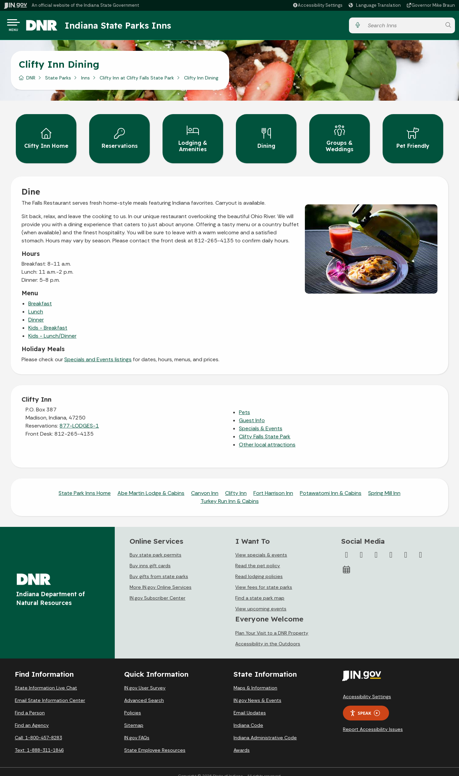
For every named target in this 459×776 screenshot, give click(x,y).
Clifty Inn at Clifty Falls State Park (137, 80)
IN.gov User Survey (145, 679)
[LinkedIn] (405, 546)
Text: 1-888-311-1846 (39, 742)
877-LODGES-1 (79, 416)
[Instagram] (376, 546)
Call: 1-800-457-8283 (38, 729)
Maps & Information (255, 679)
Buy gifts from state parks (159, 568)
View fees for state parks (263, 578)
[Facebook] (346, 546)
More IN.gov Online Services (160, 578)
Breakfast (40, 294)
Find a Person (30, 704)
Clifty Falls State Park (264, 427)
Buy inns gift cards (150, 557)
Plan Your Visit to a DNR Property (271, 624)
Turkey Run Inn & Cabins (230, 492)
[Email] (420, 546)
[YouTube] (391, 546)
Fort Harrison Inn (273, 484)
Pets (244, 403)
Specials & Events (260, 419)
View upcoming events (260, 600)
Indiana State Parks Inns (127, 26)
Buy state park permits (155, 546)
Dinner (36, 310)
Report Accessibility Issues (373, 720)
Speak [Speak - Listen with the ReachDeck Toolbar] (365, 704)
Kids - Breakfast (47, 319)
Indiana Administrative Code (265, 729)
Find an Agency (32, 717)
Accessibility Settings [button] (367, 688)
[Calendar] (346, 560)
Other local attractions (267, 435)
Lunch (35, 302)
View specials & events (261, 546)
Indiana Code (248, 717)
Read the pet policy (257, 557)
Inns (85, 80)
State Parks (58, 80)
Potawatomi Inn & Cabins (330, 484)
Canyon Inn (204, 484)
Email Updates (250, 704)
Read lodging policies (259, 568)
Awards (242, 742)
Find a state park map (259, 589)
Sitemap (133, 717)
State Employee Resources (154, 742)
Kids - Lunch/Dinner (52, 327)
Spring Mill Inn (384, 484)
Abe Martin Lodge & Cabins (150, 484)
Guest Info (252, 411)
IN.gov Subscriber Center (157, 589)
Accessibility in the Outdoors (267, 635)
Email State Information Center (50, 692)
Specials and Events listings (98, 350)
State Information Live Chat (46, 679)
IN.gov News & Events (257, 692)
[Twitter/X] (361, 546)
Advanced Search (144, 692)
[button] (317, 5)
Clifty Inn (236, 484)
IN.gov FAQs (136, 729)
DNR (30, 80)
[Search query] (402, 26)
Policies (132, 704)
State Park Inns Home (85, 484)
